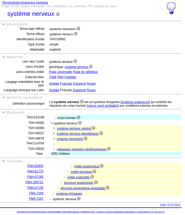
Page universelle (60, 72)
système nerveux (78, 67)
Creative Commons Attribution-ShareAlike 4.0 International (123, 212)
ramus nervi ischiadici (103, 106)
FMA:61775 (35, 171)
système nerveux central (76, 128)
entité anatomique (89, 166)
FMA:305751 (34, 182)
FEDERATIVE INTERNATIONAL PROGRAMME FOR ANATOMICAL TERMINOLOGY (56, 212)
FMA (60, 77)
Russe (91, 83)
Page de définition (85, 72)
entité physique (83, 172)
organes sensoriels (72, 139)
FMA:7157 (36, 198)
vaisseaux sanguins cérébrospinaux (83, 149)
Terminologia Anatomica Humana (25, 2)
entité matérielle (80, 177)
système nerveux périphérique (79, 134)
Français (66, 83)
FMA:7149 (36, 193)
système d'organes (69, 194)
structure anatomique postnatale (84, 188)
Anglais (54, 83)
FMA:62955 (35, 166)
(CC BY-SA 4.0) (157, 212)
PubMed (70, 77)
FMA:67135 (35, 188)
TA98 (52, 77)
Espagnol (79, 83)
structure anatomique (81, 183)
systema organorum (135, 102)
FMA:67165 (35, 177)
